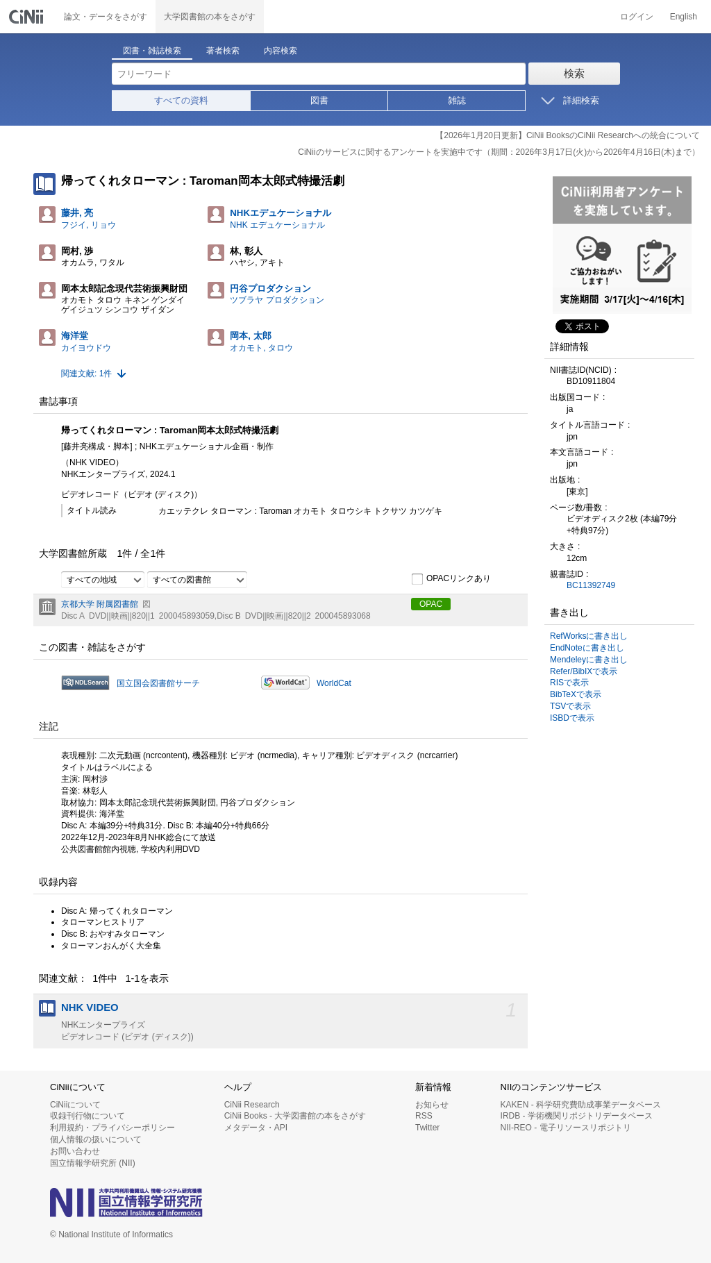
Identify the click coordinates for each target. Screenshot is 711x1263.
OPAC (430, 604)
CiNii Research (252, 1105)
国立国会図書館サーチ (158, 683)
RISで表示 (569, 682)
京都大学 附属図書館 (99, 604)
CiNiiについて (75, 1105)
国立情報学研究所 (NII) (92, 1163)
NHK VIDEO (90, 1007)
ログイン (636, 17)
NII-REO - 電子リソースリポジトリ (566, 1127)
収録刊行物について (87, 1116)
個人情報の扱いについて (96, 1139)
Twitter (427, 1127)
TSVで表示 (570, 706)
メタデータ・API (255, 1127)
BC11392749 (591, 585)
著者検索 (223, 51)
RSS (424, 1116)
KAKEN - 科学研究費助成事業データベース (581, 1105)
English (683, 17)
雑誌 (457, 100)
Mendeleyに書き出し (589, 659)
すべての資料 (181, 100)
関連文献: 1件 (86, 373)
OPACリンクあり (451, 579)
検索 (574, 73)
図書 (319, 100)
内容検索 (280, 51)
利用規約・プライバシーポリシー (112, 1127)
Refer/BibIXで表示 (583, 671)
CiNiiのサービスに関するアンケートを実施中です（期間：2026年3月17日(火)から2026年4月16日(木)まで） (499, 152)
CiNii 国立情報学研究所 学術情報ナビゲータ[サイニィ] (28, 16)
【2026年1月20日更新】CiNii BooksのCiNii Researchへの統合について (567, 135)
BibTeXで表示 (575, 694)
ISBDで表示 (572, 718)
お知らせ (432, 1105)
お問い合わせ (75, 1151)
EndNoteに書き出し (587, 648)
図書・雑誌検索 (152, 51)
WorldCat (334, 683)
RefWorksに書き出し (589, 636)
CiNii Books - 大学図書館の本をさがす (295, 1116)
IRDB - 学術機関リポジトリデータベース (577, 1116)
